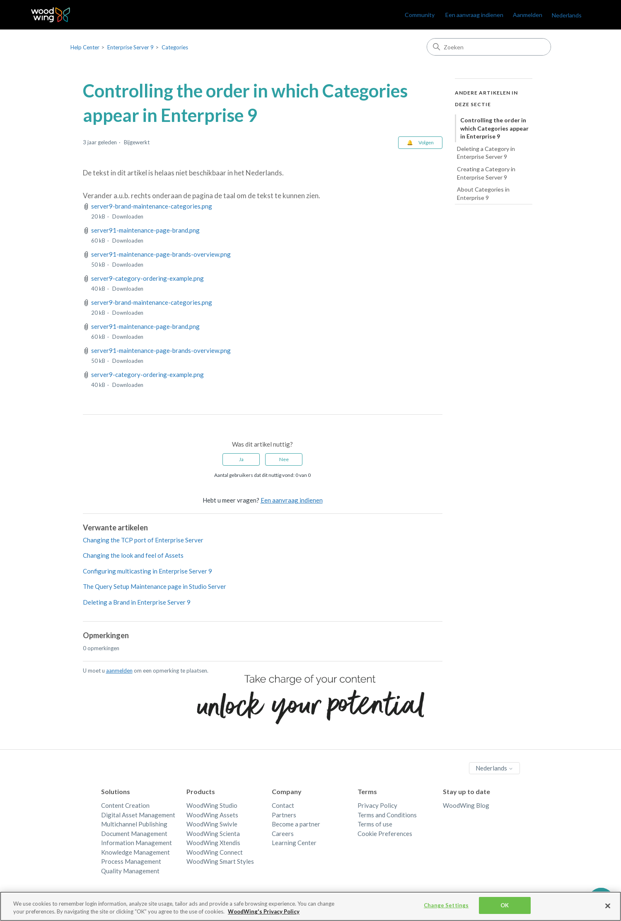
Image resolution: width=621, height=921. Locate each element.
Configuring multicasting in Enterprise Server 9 (147, 571)
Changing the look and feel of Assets (133, 555)
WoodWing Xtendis (213, 842)
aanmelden (119, 670)
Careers (283, 833)
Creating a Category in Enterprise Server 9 (486, 173)
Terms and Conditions (387, 815)
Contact (283, 805)
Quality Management (130, 871)
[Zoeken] (489, 47)
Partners (284, 815)
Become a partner (296, 824)
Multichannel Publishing (134, 824)
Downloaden (127, 216)
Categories (175, 47)
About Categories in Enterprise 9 (483, 193)
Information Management (136, 842)
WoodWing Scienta (213, 833)
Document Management (134, 833)
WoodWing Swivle (211, 824)
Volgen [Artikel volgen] (426, 142)
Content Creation (125, 805)
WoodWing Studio (211, 805)
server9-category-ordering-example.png (147, 278)
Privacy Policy (377, 805)
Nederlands (567, 15)
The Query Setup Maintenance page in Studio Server (154, 586)
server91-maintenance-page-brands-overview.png (161, 254)
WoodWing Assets (212, 815)
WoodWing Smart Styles (220, 861)
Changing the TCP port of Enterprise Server (143, 540)
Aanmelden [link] (527, 14)
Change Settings (446, 912)
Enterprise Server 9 (130, 47)
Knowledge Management (135, 852)
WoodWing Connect (214, 852)
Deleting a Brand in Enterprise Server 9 (137, 602)
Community (420, 14)
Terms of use (375, 824)
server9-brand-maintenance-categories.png (151, 206)
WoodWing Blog (466, 805)
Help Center (84, 47)
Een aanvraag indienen (474, 14)
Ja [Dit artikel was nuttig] (241, 459)
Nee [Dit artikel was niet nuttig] (284, 459)
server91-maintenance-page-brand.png (145, 230)
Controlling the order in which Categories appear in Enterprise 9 (494, 128)
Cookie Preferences (385, 833)
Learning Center (294, 842)
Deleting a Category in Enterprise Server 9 (486, 152)
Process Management (131, 861)
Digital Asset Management (138, 815)
